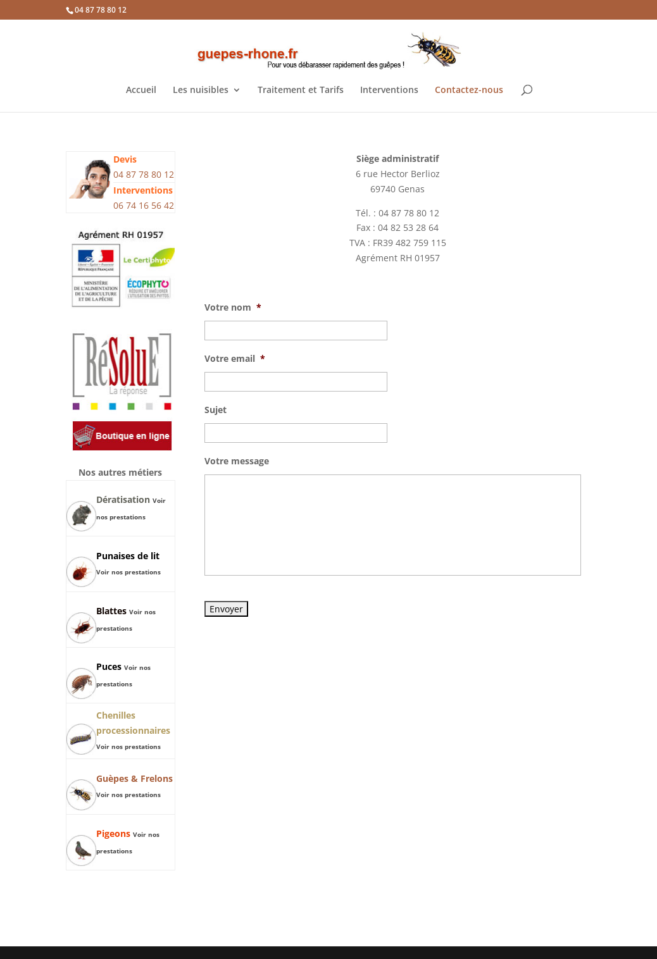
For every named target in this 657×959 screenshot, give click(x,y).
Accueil (141, 90)
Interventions (389, 90)
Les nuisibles (200, 90)
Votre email (234, 358)
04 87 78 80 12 (101, 9)
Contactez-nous (469, 90)
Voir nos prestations (128, 571)
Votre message (236, 461)
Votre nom (232, 307)
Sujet (215, 410)
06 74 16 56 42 (143, 205)
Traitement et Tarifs (301, 90)
